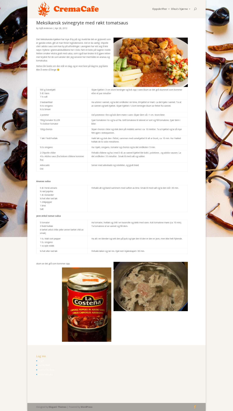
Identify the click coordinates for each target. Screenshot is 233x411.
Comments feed (46, 369)
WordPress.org (45, 374)
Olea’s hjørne (179, 9)
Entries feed (44, 365)
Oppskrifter (159, 9)
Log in (41, 360)
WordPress (86, 407)
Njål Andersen (46, 28)
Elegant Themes (57, 407)
